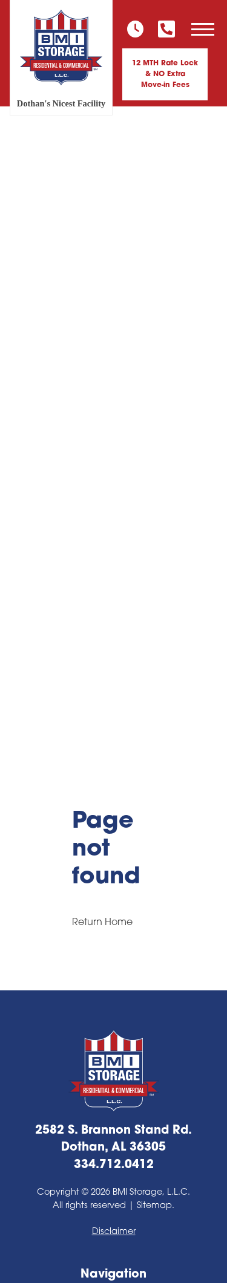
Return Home (102, 922)
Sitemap (154, 1205)
